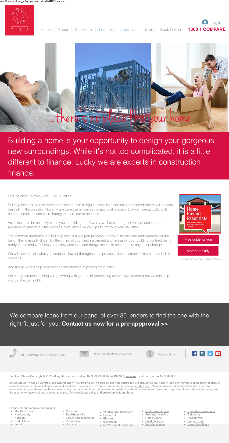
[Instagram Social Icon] (202, 353)
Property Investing (156, 414)
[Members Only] (198, 251)
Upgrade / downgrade (201, 411)
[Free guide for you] (198, 239)
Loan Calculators (198, 424)
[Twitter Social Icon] (210, 353)
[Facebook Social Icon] (194, 353)
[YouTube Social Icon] (218, 353)
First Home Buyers (157, 411)
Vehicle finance (155, 424)
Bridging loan (195, 421)
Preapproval (195, 417)
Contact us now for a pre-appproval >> (115, 323)
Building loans (154, 421)
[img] (113, 87)
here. (130, 392)
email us (130, 376)
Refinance (193, 414)
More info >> (168, 354)
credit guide (142, 386)
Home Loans (153, 417)
